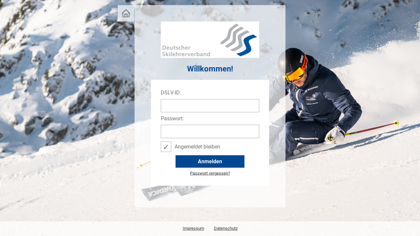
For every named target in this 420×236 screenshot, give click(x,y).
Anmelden (210, 161)
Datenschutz (226, 228)
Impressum (193, 228)
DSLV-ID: (171, 93)
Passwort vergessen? (210, 173)
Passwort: (172, 119)
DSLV (124, 11)
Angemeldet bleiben (197, 146)
